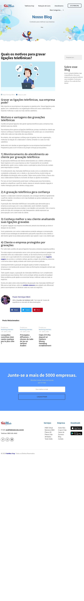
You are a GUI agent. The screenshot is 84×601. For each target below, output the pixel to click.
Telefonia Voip (29, 6)
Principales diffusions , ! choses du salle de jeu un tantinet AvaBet (26, 340)
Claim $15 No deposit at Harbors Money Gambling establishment (45, 340)
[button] (15, 310)
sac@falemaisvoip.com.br (15, 430)
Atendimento (59, 6)
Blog (42, 27)
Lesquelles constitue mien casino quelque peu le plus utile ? (7, 339)
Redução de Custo (44, 6)
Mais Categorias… (57, 10)
